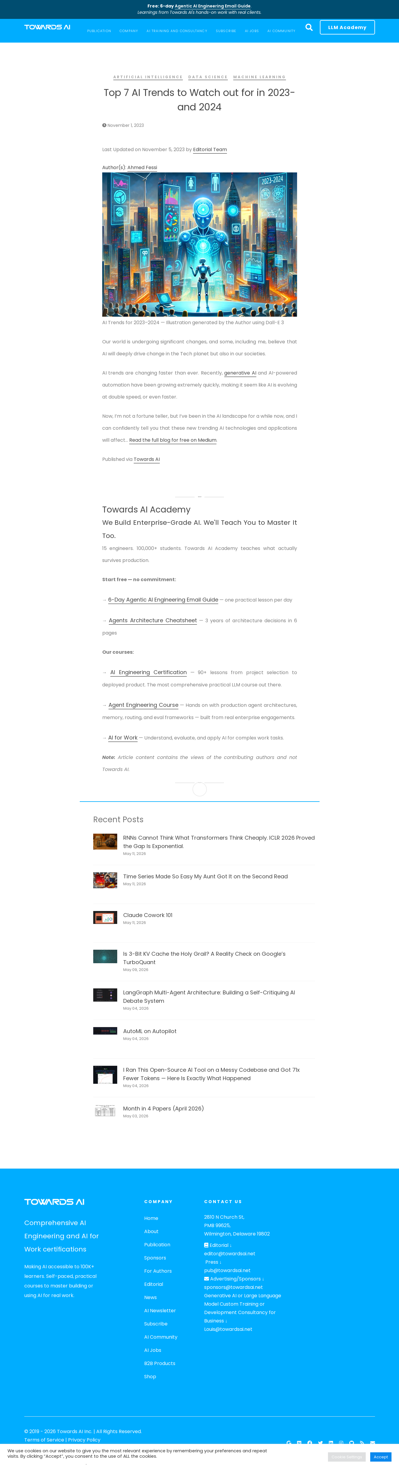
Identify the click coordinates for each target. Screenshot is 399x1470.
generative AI (240, 372)
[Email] (372, 1443)
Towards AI (147, 459)
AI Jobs (152, 1350)
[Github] (351, 1443)
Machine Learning (259, 76)
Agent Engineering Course (143, 705)
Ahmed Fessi (142, 167)
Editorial (153, 1284)
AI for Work (123, 737)
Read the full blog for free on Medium (172, 440)
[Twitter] (320, 1443)
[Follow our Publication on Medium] (299, 1443)
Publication (157, 1244)
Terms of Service (44, 1439)
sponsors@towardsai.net (233, 1287)
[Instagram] (341, 1443)
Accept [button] (381, 1457)
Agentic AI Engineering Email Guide (213, 6)
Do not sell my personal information (46, 1463)
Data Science (208, 76)
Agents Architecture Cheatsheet (153, 620)
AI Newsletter (160, 1310)
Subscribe (156, 1323)
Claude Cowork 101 (147, 915)
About (151, 1231)
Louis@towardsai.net (228, 1329)
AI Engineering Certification (148, 672)
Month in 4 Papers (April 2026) (163, 1108)
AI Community (160, 1337)
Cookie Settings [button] (347, 1457)
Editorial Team (210, 149)
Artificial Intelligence (148, 76)
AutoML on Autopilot (150, 1031)
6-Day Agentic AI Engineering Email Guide (163, 599)
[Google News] (288, 1443)
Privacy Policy (84, 1439)
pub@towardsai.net (227, 1270)
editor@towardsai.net (229, 1253)
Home (151, 1218)
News (150, 1297)
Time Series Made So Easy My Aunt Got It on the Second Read (205, 876)
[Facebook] (309, 1443)
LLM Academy (347, 27)
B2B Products (159, 1363)
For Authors (158, 1271)
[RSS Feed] (362, 1443)
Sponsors (155, 1257)
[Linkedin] (330, 1443)
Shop (150, 1376)
